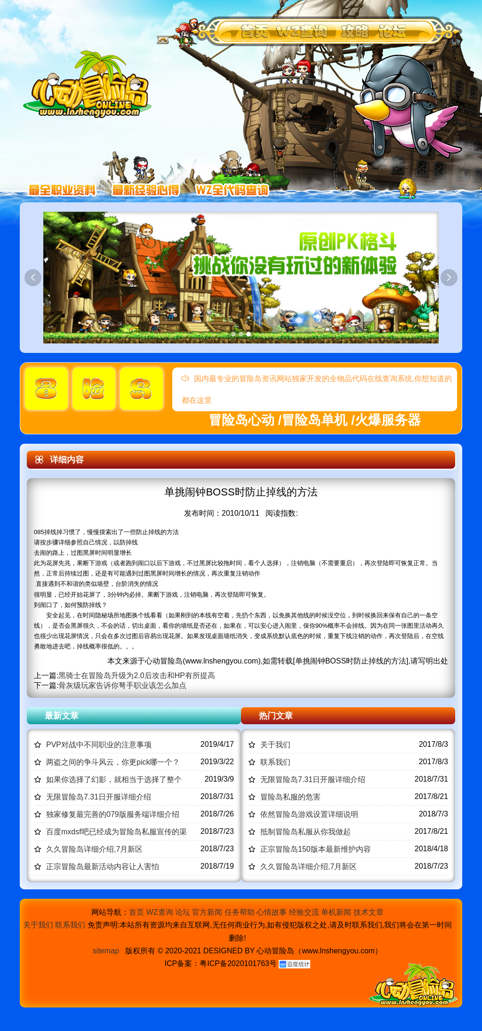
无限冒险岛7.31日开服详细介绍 (98, 797)
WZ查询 (159, 912)
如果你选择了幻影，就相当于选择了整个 (114, 779)
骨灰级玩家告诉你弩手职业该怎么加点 (122, 685)
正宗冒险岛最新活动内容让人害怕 (102, 867)
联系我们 (275, 762)
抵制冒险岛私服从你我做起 (305, 832)
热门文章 (276, 715)
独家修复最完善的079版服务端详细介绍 (112, 814)
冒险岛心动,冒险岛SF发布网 (90, 83)
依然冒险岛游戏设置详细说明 (309, 814)
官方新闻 (207, 912)
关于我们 (275, 745)
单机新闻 (336, 912)
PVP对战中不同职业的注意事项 (99, 745)
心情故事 (272, 912)
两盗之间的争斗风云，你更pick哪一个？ (113, 762)
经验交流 (304, 912)
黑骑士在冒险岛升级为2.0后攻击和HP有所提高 (136, 675)
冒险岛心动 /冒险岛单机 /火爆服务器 (315, 420)
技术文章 (368, 912)
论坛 (182, 912)
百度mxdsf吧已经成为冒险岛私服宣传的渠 (116, 832)
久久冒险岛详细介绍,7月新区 (94, 849)
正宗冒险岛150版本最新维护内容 (315, 849)
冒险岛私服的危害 (290, 797)
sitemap (106, 951)
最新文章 (62, 715)
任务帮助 (240, 912)
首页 (136, 912)
